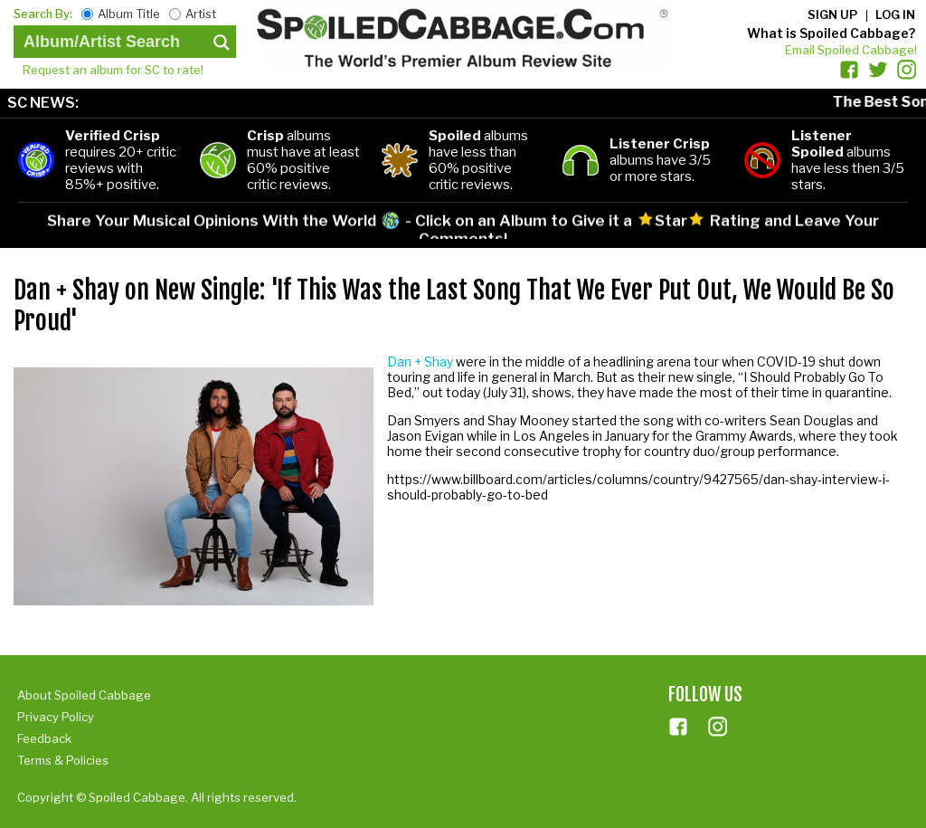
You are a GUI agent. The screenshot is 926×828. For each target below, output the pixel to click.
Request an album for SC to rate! (113, 69)
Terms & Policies (63, 760)
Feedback (44, 738)
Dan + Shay (420, 361)
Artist (200, 13)
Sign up (832, 14)
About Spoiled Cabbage (84, 695)
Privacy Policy (55, 716)
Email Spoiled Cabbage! (851, 50)
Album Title (129, 13)
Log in (895, 14)
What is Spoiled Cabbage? (831, 33)
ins (718, 727)
